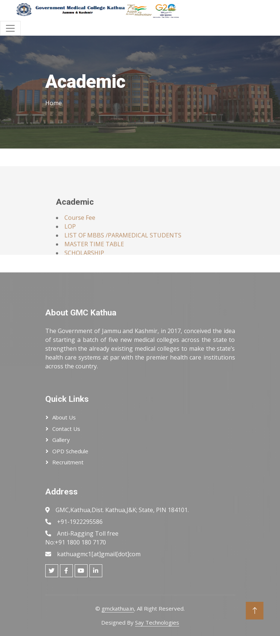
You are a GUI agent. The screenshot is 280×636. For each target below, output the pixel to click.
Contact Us (66, 428)
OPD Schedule (70, 451)
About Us (64, 417)
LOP (70, 238)
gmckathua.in (118, 608)
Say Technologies (157, 622)
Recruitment (68, 462)
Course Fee (79, 229)
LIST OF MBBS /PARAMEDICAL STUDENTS (122, 247)
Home (53, 103)
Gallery (61, 439)
